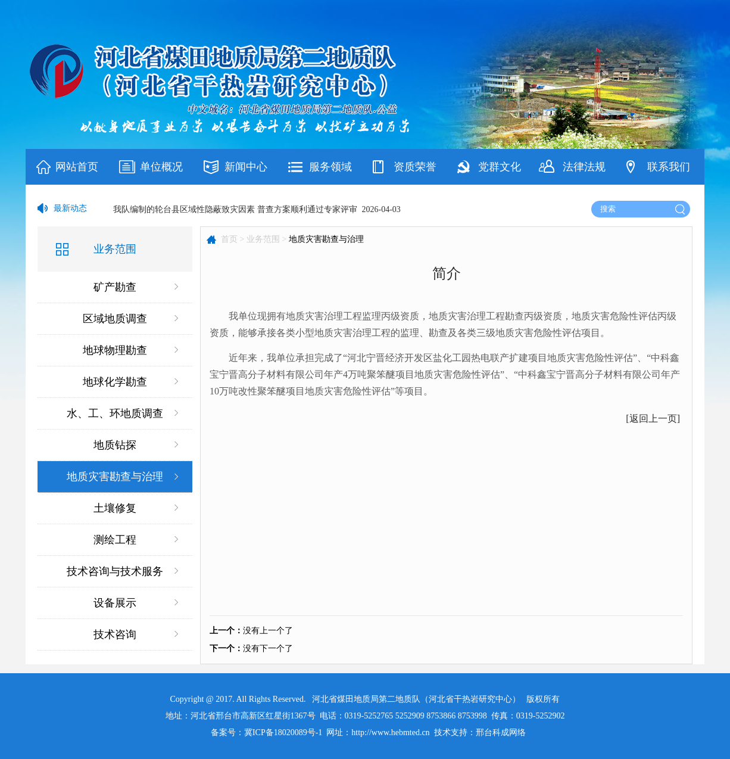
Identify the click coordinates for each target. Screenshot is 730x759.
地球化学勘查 (115, 382)
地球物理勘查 (115, 350)
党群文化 (499, 167)
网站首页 (76, 167)
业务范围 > (266, 239)
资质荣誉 (415, 167)
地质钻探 (114, 445)
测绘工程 (114, 540)
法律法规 (584, 167)
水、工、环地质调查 (115, 413)
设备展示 (114, 603)
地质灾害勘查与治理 (115, 477)
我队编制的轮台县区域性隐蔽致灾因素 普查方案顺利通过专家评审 (235, 209)
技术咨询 (114, 634)
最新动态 (70, 208)
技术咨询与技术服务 (115, 571)
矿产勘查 (114, 287)
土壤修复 (114, 508)
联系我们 (668, 167)
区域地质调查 (115, 319)
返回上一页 (653, 418)
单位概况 (161, 167)
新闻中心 (245, 167)
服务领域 (330, 167)
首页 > (232, 239)
